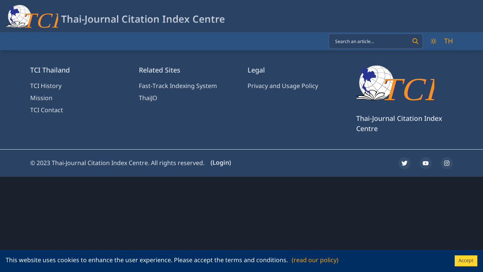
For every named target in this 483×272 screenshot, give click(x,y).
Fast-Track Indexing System (178, 86)
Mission (41, 98)
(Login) (221, 162)
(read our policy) (315, 260)
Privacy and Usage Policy (283, 86)
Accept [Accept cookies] (466, 260)
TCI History (46, 86)
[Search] (415, 41)
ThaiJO (148, 98)
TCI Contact (46, 110)
